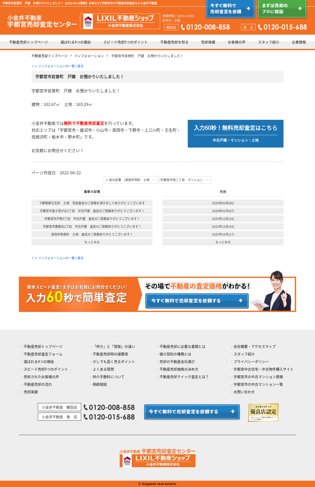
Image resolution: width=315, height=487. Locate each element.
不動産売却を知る (174, 41)
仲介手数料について (108, 376)
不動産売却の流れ (38, 384)
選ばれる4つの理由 (75, 41)
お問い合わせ (244, 391)
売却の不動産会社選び (177, 361)
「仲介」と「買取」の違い (114, 346)
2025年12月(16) (223, 218)
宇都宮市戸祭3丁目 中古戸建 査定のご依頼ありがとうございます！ (92, 218)
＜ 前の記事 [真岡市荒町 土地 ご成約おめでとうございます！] (131, 180)
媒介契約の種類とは (175, 353)
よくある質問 (103, 368)
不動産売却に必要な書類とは (182, 346)
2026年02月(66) (223, 203)
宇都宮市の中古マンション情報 (258, 376)
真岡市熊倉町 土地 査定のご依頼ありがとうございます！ (92, 234)
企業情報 (299, 41)
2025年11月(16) (223, 226)
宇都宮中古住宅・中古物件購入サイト (264, 368)
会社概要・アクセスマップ (255, 346)
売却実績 (208, 41)
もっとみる (92, 242)
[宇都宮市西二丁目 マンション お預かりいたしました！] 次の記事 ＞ (185, 180)
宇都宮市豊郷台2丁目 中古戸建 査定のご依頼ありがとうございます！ (92, 226)
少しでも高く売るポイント (114, 361)
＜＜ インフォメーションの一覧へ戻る (58, 66)
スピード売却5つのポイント (125, 41)
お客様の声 (236, 41)
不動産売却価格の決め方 (179, 368)
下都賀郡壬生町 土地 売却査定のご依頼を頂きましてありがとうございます (92, 203)
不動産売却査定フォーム (43, 353)
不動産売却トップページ (28, 41)
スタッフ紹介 (268, 41)
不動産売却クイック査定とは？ (184, 376)
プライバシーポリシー (251, 361)
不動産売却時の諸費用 (110, 353)
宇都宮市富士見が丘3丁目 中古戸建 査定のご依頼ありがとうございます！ (92, 211)
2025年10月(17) (223, 234)
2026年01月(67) (223, 211)
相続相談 (100, 384)
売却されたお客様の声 (41, 376)
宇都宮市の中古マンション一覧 (258, 384)
